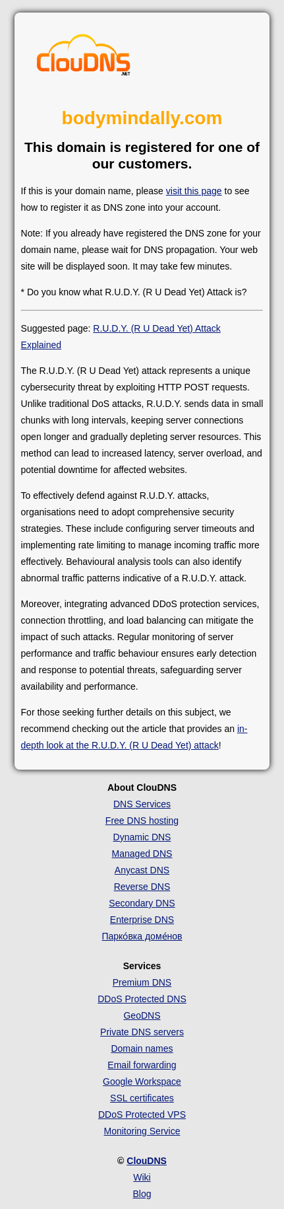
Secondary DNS (142, 903)
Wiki (141, 1177)
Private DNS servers (142, 1032)
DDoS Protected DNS (142, 999)
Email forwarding (141, 1065)
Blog (141, 1194)
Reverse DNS (142, 886)
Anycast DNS (142, 870)
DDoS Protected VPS (142, 1114)
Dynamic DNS (142, 837)
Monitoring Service (142, 1131)
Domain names (142, 1048)
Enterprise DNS (142, 919)
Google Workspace (142, 1081)
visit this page (194, 191)
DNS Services (142, 804)
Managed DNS (142, 853)
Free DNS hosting (142, 820)
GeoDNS (141, 1015)
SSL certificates (142, 1098)
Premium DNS (142, 982)
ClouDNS (147, 1160)
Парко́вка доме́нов (141, 936)
